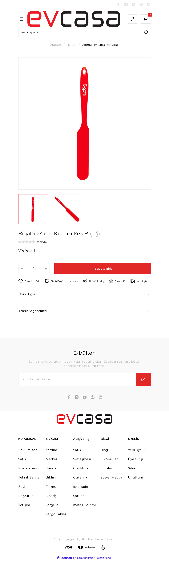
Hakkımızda (27, 459)
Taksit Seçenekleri (32, 320)
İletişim (24, 514)
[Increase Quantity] (46, 269)
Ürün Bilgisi (27, 304)
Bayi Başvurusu (27, 500)
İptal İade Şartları (80, 500)
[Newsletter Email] (84, 389)
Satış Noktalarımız (28, 473)
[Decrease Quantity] (22, 269)
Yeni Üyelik (137, 459)
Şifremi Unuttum (135, 482)
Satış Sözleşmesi (82, 463)
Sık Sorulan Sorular (110, 473)
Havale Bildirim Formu (52, 487)
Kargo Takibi (56, 523)
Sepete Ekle (104, 269)
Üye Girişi (135, 468)
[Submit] (143, 389)
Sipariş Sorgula (52, 509)
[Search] (84, 32)
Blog (104, 459)
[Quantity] (34, 269)
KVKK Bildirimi (84, 514)
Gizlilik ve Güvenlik (80, 482)
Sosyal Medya (111, 487)
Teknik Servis (28, 487)
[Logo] (73, 19)
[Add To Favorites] (29, 281)
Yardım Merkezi (52, 463)
